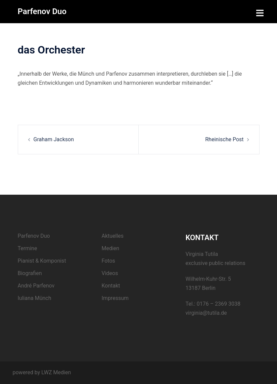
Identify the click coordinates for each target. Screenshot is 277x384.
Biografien (30, 273)
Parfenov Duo (42, 11)
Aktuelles (113, 236)
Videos (110, 273)
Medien (111, 248)
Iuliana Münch (34, 298)
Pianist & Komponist (42, 261)
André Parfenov (36, 285)
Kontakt (111, 285)
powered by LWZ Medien (42, 372)
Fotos (108, 261)
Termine (27, 248)
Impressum (115, 298)
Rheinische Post (224, 139)
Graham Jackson (54, 139)
